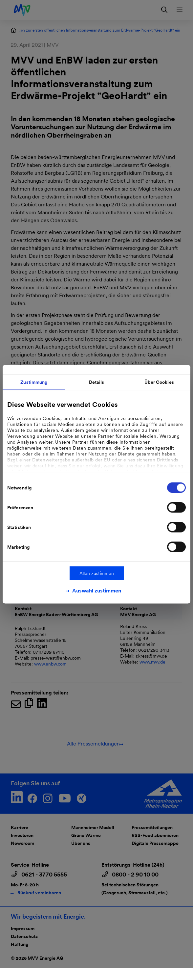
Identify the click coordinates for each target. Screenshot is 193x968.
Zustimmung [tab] (33, 381)
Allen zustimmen (96, 573)
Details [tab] (96, 381)
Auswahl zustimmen (96, 590)
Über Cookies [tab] (159, 381)
